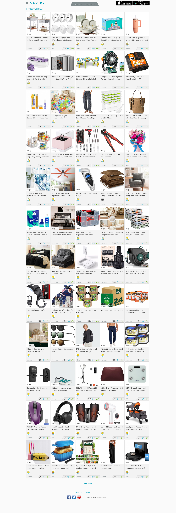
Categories (88, 4)
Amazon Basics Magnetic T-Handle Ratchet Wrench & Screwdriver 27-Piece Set (86, 156)
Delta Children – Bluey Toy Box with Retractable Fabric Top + (111, 40)
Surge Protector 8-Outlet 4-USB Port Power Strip (86, 272)
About (79, 492)
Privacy (88, 492)
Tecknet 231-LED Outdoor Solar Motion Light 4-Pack (135, 350)
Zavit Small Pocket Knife (36, 310)
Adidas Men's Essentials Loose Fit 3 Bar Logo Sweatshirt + (87, 351)
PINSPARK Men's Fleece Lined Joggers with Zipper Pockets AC (112, 351)
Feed (96, 492)
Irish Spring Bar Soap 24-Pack (112, 310)
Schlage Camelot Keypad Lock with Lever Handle (38, 389)
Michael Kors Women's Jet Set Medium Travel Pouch (112, 389)
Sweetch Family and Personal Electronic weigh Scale (136, 390)
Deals (77, 4)
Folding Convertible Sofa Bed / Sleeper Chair (62, 272)
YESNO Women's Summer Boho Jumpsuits (110, 467)
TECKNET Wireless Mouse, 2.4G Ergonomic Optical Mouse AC (36, 429)
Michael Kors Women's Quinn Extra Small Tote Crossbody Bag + (136, 117)
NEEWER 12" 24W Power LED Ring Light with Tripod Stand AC (86, 390)
